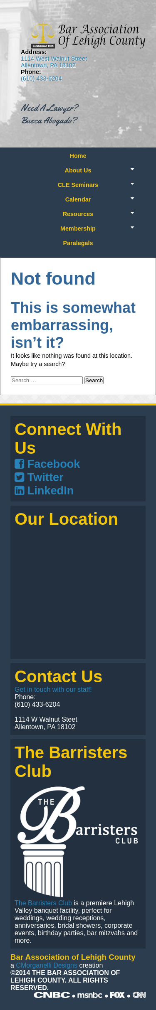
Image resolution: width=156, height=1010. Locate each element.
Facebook (47, 463)
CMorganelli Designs (46, 965)
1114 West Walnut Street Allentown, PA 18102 (54, 62)
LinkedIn (44, 490)
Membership (78, 228)
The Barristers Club (43, 903)
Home (78, 156)
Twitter (39, 477)
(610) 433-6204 (41, 78)
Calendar (78, 199)
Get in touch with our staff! (53, 689)
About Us (78, 170)
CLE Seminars (78, 185)
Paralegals (78, 243)
